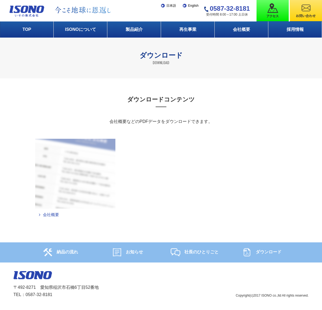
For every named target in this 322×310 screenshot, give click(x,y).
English (193, 6)
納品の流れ (60, 253)
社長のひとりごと (195, 253)
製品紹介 (134, 29)
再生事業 (187, 29)
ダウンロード (261, 253)
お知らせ (127, 253)
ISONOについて (80, 29)
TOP (27, 29)
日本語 (171, 6)
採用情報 (295, 29)
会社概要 (241, 29)
